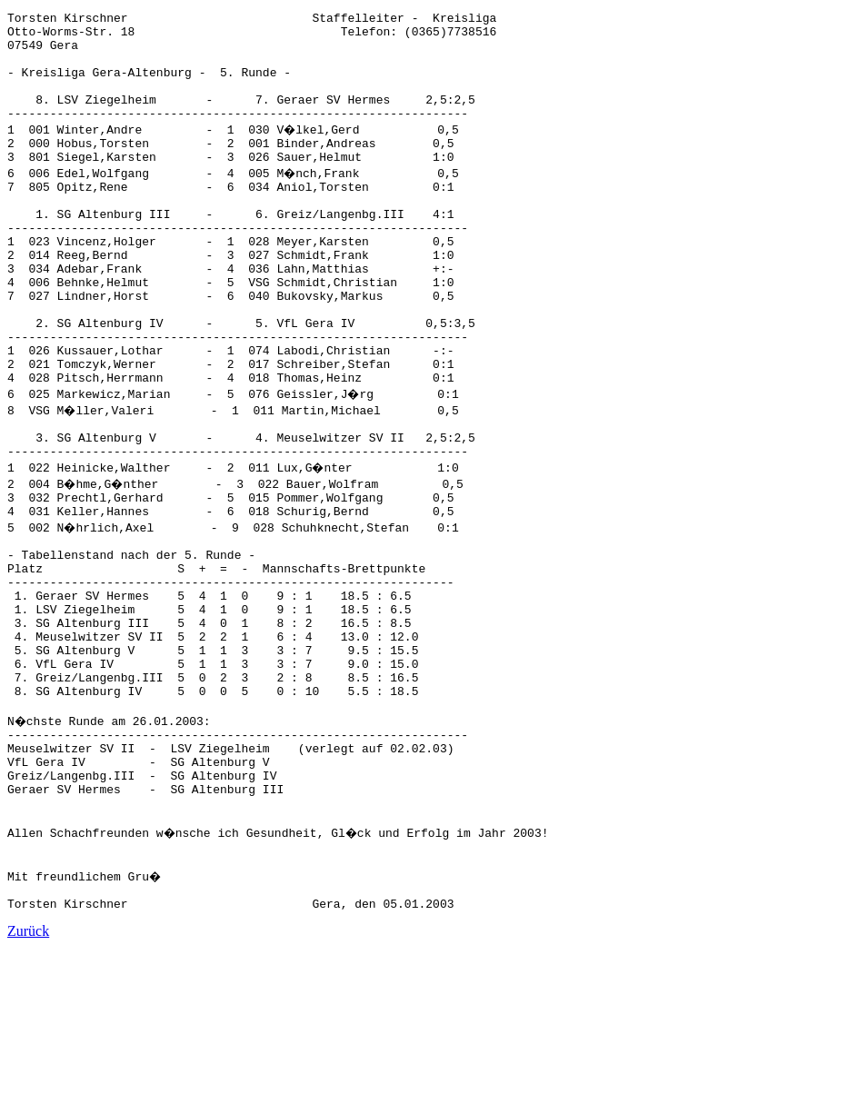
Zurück (28, 1078)
